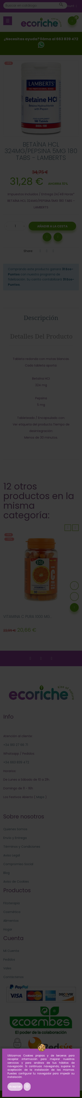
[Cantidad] (15, 226)
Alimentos (11, 920)
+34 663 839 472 (16, 762)
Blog (6, 873)
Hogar (7, 929)
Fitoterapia (11, 903)
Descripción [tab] (41, 317)
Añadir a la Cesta (52, 226)
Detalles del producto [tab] (41, 336)
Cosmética (11, 912)
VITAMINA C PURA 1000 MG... (27, 616)
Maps (39, 797)
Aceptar (15, 1086)
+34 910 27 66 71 (15, 745)
